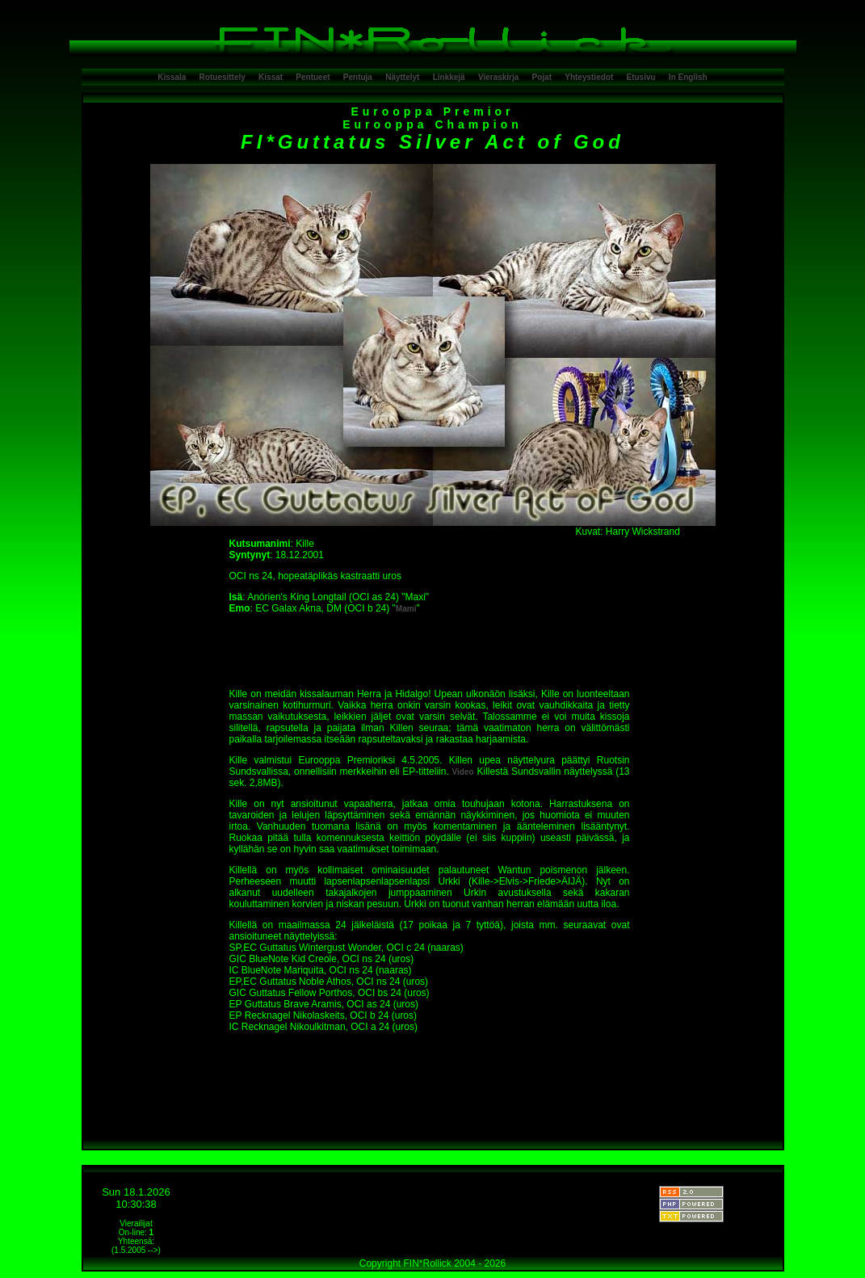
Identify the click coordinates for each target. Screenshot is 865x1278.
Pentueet (313, 77)
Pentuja (357, 77)
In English (688, 77)
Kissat (270, 77)
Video (463, 771)
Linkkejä (449, 77)
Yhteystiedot (589, 77)
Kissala (171, 77)
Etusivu (641, 77)
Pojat (542, 77)
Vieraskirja (498, 77)
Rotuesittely (222, 77)
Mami (406, 608)
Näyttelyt (402, 77)
